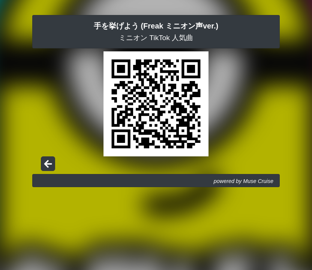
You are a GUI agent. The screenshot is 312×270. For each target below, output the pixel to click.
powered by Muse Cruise (243, 181)
